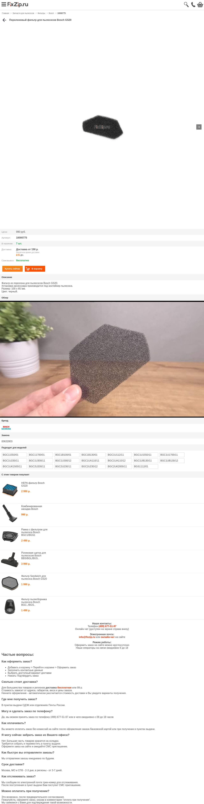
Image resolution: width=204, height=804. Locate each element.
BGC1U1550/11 (142, 454)
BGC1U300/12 (63, 460)
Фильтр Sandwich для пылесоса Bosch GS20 (34, 577)
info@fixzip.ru (87, 637)
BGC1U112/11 (116, 454)
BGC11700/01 (37, 454)
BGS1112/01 (141, 466)
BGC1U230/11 (11, 460)
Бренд (5, 420)
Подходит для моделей (14, 447)
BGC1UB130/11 (143, 460)
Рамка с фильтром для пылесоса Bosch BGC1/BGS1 (34, 532)
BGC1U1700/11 (169, 454)
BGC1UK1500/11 (12, 466)
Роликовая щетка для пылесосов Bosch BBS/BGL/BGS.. (33, 555)
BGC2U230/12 (90, 466)
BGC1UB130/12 (169, 460)
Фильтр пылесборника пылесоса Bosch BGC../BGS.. (34, 602)
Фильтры (41, 13)
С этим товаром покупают (15, 474)
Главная (5, 13)
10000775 (61, 13)
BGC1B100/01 (63, 454)
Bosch (51, 13)
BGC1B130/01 (89, 454)
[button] (199, 127)
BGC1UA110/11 (90, 460)
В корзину (34, 269)
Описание (7, 277)
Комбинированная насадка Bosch (31, 507)
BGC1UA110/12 (117, 460)
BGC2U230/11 (63, 466)
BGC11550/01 (10, 454)
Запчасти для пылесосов (23, 13)
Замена (5, 435)
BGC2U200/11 (37, 466)
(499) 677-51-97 (107, 626)
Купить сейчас (12, 268)
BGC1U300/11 (37, 460)
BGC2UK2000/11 (117, 466)
